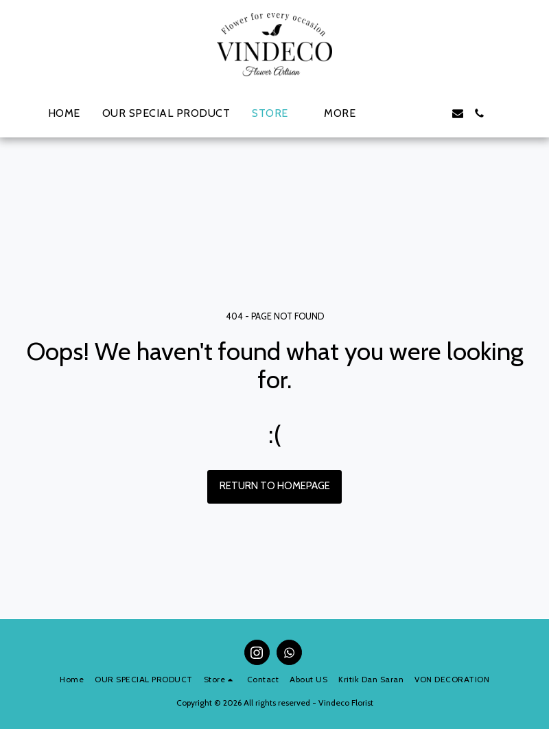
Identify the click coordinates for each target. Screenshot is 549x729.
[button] (392, 113)
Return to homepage (275, 486)
